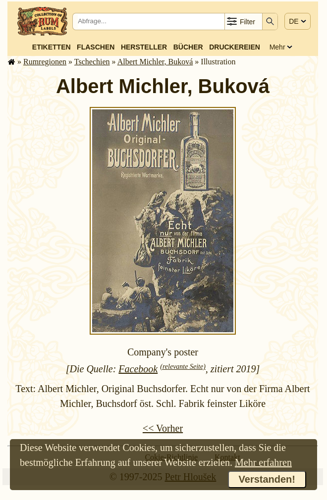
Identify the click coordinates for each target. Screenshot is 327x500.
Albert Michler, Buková (155, 61)
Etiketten (51, 47)
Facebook (138, 368)
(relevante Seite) (183, 366)
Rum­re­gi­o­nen (44, 61)
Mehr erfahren (263, 462)
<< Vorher (163, 428)
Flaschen (95, 47)
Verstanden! (267, 479)
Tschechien (92, 61)
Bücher (188, 47)
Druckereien (234, 47)
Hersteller (144, 47)
